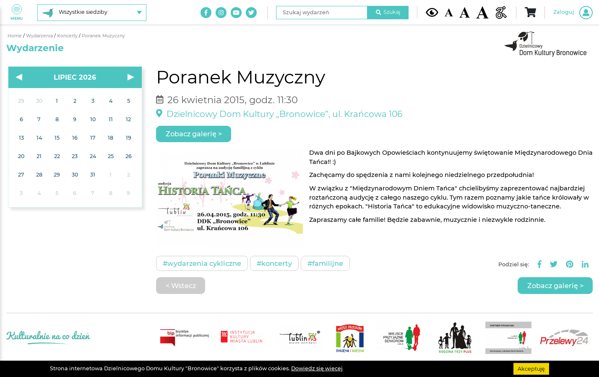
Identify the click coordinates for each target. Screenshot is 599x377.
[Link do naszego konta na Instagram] (221, 12)
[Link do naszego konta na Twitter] (251, 12)
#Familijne (325, 263)
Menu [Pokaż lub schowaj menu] (16, 12)
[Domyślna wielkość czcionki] (449, 12)
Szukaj (388, 12)
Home (15, 36)
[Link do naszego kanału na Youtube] (236, 12)
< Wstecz (181, 285)
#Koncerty (274, 263)
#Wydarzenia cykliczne (202, 263)
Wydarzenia (40, 36)
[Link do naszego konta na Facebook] (206, 12)
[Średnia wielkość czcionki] (464, 12)
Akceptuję (531, 368)
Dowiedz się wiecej (317, 368)
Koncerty (68, 36)
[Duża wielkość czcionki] (482, 12)
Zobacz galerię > (194, 134)
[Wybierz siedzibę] (91, 12)
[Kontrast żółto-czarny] (432, 12)
